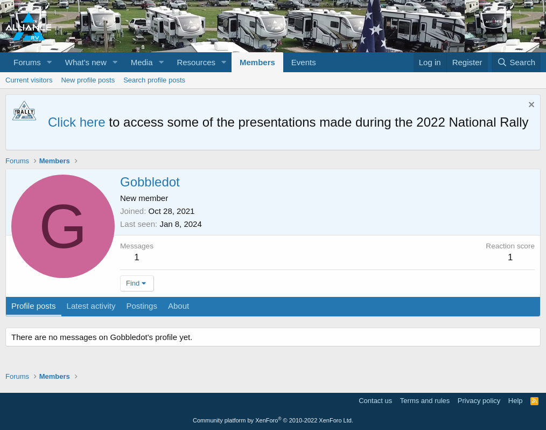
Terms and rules (425, 401)
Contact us (375, 401)
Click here (77, 122)
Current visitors (28, 80)
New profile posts (88, 80)
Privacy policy (479, 401)
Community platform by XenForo (273, 420)
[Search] (516, 62)
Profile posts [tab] (33, 305)
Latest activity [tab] (91, 305)
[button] (49, 62)
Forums (27, 62)
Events (303, 62)
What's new (86, 62)
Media (142, 62)
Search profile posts (154, 80)
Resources (196, 62)
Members (257, 62)
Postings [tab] (141, 305)
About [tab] (178, 305)
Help (515, 401)
